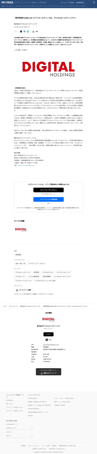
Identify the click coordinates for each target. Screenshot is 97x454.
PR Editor (30, 415)
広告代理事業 (47, 276)
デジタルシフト (20, 276)
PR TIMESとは (10, 400)
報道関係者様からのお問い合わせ (67, 445)
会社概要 (23, 445)
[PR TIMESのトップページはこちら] (24, 2)
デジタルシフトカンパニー (24, 280)
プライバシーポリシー (33, 445)
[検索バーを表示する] (94, 2)
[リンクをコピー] (36, 31)
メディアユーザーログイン (48, 190)
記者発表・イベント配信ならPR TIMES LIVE (39, 405)
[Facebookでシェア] (24, 31)
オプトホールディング (63, 272)
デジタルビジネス (48, 272)
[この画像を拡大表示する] (21, 229)
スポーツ (83, 6)
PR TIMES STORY (32, 398)
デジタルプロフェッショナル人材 (45, 280)
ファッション (50, 6)
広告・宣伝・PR (20, 263)
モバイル (18, 6)
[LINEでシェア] (27, 31)
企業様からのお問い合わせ (39, 449)
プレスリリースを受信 (67, 2)
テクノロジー (10, 6)
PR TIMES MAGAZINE (33, 409)
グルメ (77, 6)
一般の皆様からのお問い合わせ (57, 449)
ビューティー (40, 6)
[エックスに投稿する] (21, 31)
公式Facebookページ (11, 424)
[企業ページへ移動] (48, 320)
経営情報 (18, 254)
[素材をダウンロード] (33, 31)
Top (3, 6)
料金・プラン (9, 404)
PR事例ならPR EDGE (59, 405)
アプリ (25, 6)
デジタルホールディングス (62, 276)
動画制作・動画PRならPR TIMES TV (37, 402)
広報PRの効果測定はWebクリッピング (38, 412)
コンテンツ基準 (46, 445)
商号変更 (36, 272)
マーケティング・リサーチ (37, 263)
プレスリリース (13, 306)
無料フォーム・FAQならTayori (62, 402)
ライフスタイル (61, 6)
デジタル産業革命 (33, 276)
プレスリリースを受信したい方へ (14, 407)
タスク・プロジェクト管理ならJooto (63, 398)
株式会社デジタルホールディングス (30, 306)
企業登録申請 (80, 2)
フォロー (48, 334)
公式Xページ (9, 432)
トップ (5, 306)
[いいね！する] (15, 31)
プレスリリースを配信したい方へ (14, 411)
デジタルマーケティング (23, 272)
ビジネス (70, 6)
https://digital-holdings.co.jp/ (51, 344)
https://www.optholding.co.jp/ (26, 165)
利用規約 (54, 445)
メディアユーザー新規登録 (48, 199)
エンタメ (31, 6)
